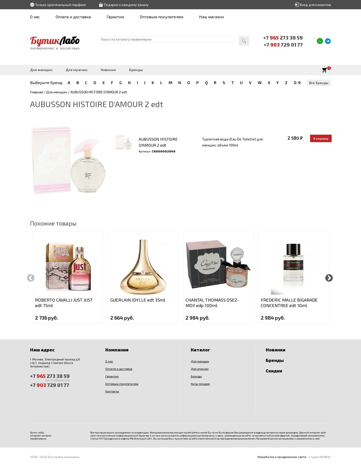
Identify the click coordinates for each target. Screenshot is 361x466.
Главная (36, 92)
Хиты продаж (200, 383)
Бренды (136, 70)
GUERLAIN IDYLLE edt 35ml (137, 300)
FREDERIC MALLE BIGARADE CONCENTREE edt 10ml (289, 302)
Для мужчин (76, 70)
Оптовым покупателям (161, 16)
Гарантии (115, 16)
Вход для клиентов (315, 5)
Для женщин (41, 70)
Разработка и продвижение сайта (281, 456)
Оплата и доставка (73, 16)
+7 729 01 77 (283, 45)
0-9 (297, 82)
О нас (35, 16)
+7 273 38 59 (283, 38)
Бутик (54, 40)
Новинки (108, 70)
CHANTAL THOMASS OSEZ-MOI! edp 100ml (212, 302)
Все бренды (318, 83)
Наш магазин (211, 16)
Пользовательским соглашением (275, 438)
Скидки (274, 370)
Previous (30, 277)
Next (329, 277)
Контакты (112, 391)
